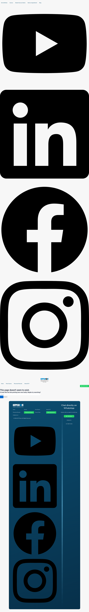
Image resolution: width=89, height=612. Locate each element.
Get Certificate (4, 2)
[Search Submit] (1, 397)
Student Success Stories (20, 2)
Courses (11, 2)
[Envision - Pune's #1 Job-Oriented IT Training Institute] (44, 380)
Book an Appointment (32, 2)
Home (2, 383)
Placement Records (18, 383)
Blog (40, 2)
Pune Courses (9, 383)
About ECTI (26, 383)
